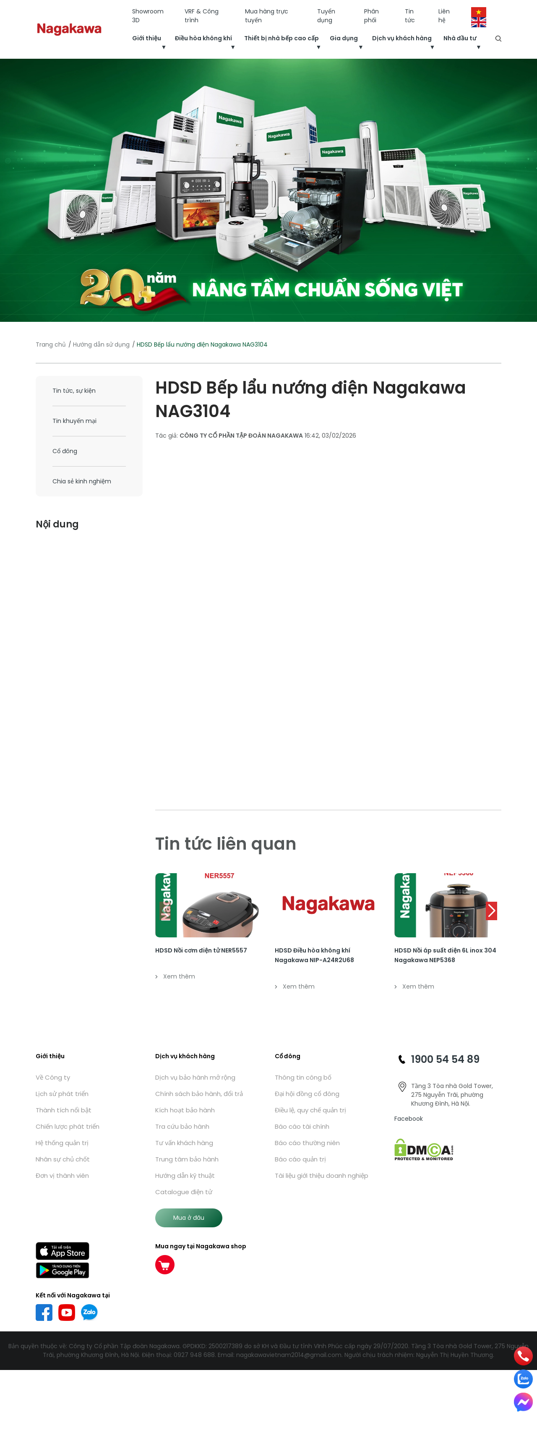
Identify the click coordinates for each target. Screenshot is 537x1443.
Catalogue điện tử (183, 1191)
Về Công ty (53, 1077)
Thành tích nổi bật (63, 1110)
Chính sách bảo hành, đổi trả (199, 1093)
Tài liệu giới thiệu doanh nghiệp (321, 1175)
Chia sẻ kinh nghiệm (81, 481)
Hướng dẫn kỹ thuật (185, 1175)
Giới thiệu (146, 38)
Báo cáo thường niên (307, 1142)
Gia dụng (344, 38)
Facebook (408, 1118)
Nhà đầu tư (459, 38)
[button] (491, 911)
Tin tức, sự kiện (74, 390)
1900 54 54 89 (445, 1059)
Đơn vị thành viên (62, 1175)
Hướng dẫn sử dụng (101, 344)
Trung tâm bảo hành (187, 1159)
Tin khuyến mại (74, 421)
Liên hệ (444, 15)
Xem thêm (175, 976)
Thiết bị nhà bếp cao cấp (281, 38)
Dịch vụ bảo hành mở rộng (195, 1077)
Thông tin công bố (303, 1077)
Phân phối (371, 15)
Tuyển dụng (326, 15)
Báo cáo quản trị (300, 1159)
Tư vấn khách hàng (184, 1142)
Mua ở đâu (188, 1217)
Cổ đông (64, 451)
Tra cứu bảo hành (182, 1126)
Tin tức (410, 15)
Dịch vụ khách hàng (402, 38)
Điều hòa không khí (203, 38)
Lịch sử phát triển (62, 1093)
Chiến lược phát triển (67, 1126)
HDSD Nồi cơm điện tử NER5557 (201, 950)
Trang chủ (51, 344)
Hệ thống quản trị (62, 1142)
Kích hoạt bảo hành (185, 1110)
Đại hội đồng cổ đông (307, 1093)
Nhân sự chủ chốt (63, 1159)
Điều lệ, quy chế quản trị (310, 1110)
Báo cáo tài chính (302, 1126)
